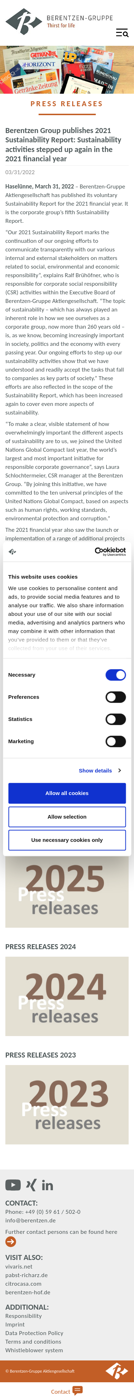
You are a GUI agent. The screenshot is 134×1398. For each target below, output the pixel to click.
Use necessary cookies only (67, 840)
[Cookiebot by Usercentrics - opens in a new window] (95, 551)
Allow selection (67, 817)
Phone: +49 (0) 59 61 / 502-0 (42, 1212)
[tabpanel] (67, 70)
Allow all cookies (67, 793)
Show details (95, 770)
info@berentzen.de (30, 1220)
